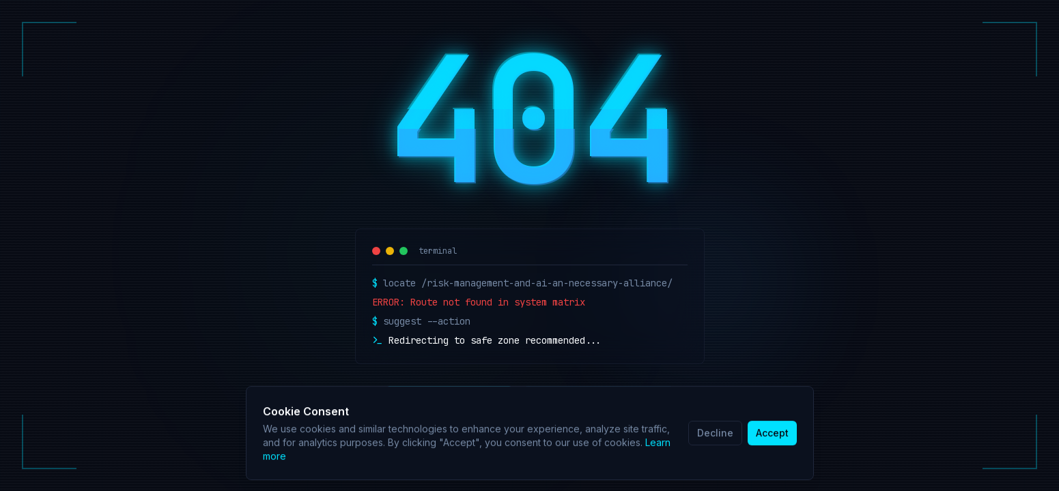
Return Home (449, 400)
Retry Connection (598, 400)
